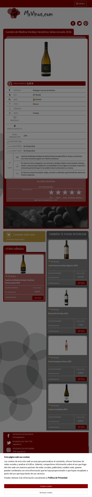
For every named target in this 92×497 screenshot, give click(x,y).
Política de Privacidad (57, 477)
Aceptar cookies (46, 486)
